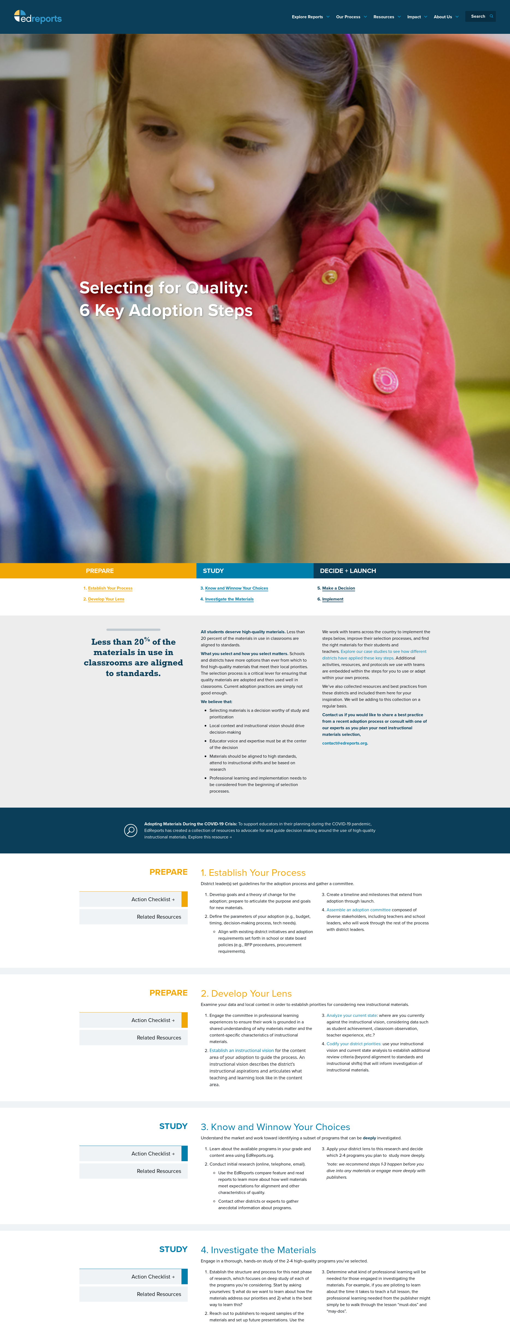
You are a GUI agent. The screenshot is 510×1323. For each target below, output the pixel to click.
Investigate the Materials (229, 599)
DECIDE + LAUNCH (348, 570)
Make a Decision (338, 588)
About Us (443, 17)
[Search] (480, 16)
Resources (384, 17)
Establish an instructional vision (242, 1050)
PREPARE (100, 570)
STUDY (213, 570)
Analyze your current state (352, 1015)
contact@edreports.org (344, 743)
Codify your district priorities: (354, 1044)
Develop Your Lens (106, 599)
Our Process (349, 17)
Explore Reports (308, 17)
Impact (414, 17)
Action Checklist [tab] (151, 899)
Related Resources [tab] (159, 916)
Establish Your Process (110, 588)
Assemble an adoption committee (359, 910)
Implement (332, 599)
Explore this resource (210, 837)
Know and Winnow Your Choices (236, 588)
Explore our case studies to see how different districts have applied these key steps (374, 654)
